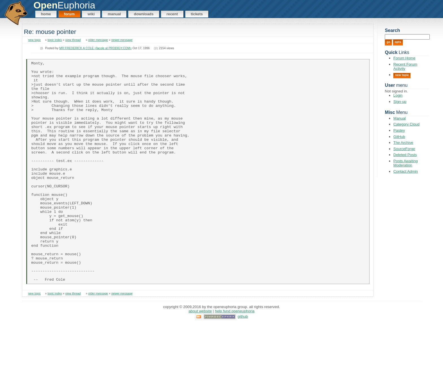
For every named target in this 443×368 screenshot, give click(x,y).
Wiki (91, 14)
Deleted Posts (405, 155)
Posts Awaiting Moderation (405, 163)
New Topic (402, 75)
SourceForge (404, 149)
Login (398, 95)
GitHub (399, 137)
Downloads (144, 14)
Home (46, 14)
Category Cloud (406, 124)
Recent (172, 14)
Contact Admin (405, 171)
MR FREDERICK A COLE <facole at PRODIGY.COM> (95, 48)
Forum (69, 14)
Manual (114, 14)
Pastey (399, 130)
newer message (122, 40)
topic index (54, 40)
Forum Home (404, 58)
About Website (200, 355)
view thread (73, 40)
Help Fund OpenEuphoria (235, 355)
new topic (34, 40)
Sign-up (399, 101)
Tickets (197, 14)
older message (98, 40)
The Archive (403, 142)
